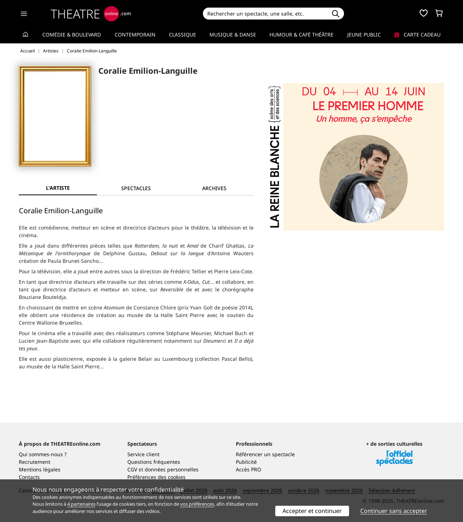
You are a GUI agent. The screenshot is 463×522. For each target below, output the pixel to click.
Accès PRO (248, 469)
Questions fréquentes (153, 461)
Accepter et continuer (312, 511)
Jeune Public (364, 34)
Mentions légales (39, 469)
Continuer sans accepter (393, 511)
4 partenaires (81, 504)
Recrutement (34, 461)
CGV (132, 469)
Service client (143, 454)
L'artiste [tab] (58, 187)
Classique (182, 34)
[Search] (265, 14)
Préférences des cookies (156, 477)
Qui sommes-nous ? (43, 454)
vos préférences (197, 504)
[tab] (136, 188)
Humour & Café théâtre (301, 34)
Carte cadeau (417, 34)
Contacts (29, 477)
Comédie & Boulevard (71, 34)
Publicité (246, 461)
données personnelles (172, 469)
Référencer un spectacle (265, 454)
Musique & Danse (232, 34)
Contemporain (135, 34)
